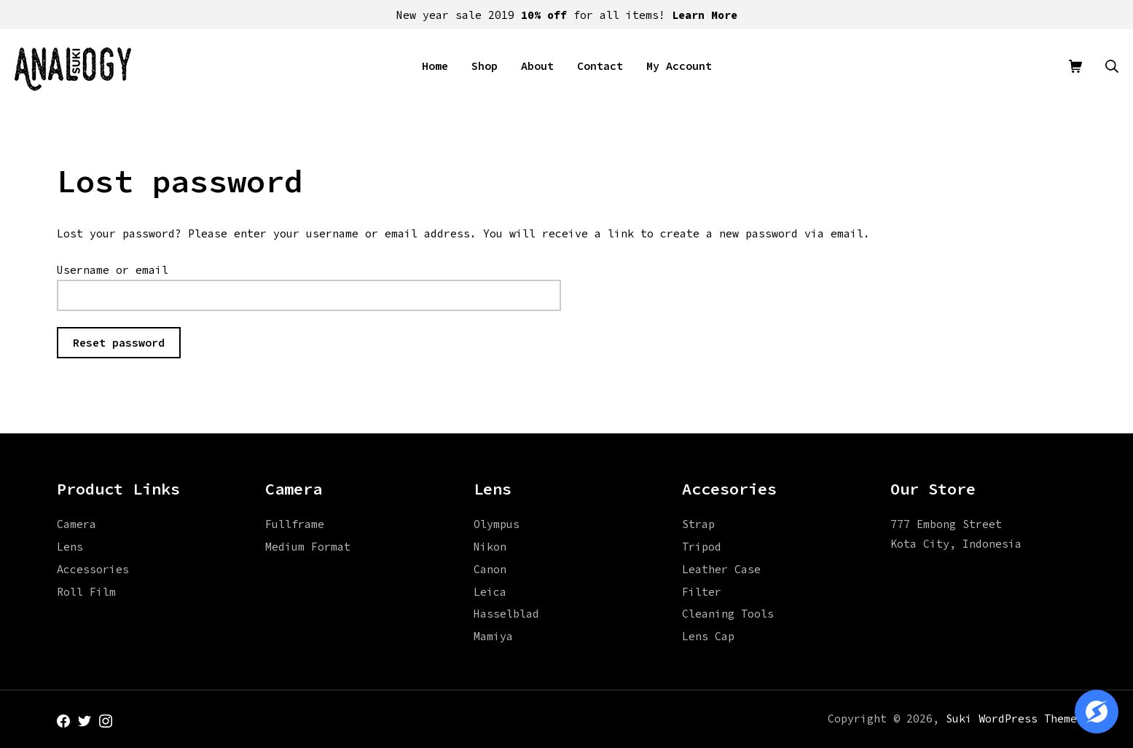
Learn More (704, 15)
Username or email (112, 270)
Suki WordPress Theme (1011, 718)
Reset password (119, 343)
